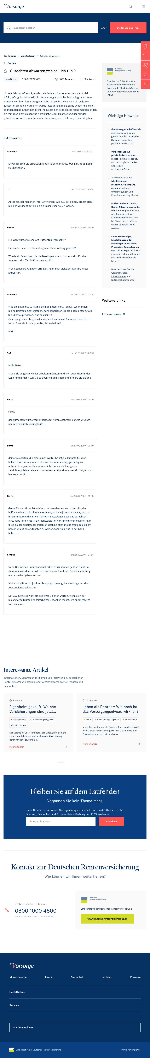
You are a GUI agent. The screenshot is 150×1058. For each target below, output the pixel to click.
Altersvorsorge (18, 977)
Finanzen (135, 977)
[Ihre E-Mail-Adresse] (61, 821)
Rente (48, 977)
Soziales (107, 977)
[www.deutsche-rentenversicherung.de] (108, 919)
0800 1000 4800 (37, 910)
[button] (145, 46)
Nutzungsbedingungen (122, 279)
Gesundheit (77, 977)
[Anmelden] (111, 821)
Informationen (118, 276)
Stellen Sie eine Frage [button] (128, 27)
